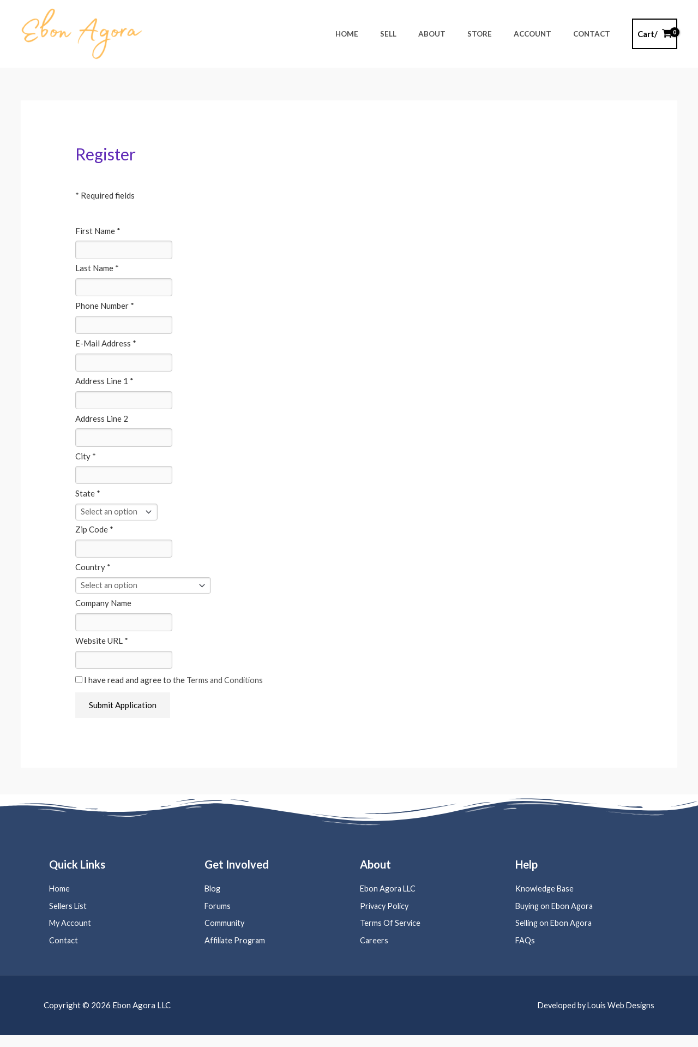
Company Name (103, 611)
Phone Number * (104, 307)
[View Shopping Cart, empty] (654, 34)
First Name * (98, 231)
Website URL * (101, 649)
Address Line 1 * (104, 384)
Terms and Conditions (225, 690)
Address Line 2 (101, 422)
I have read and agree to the (169, 690)
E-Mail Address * (105, 346)
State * (87, 499)
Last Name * (97, 269)
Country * (93, 574)
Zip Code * (94, 536)
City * (85, 461)
